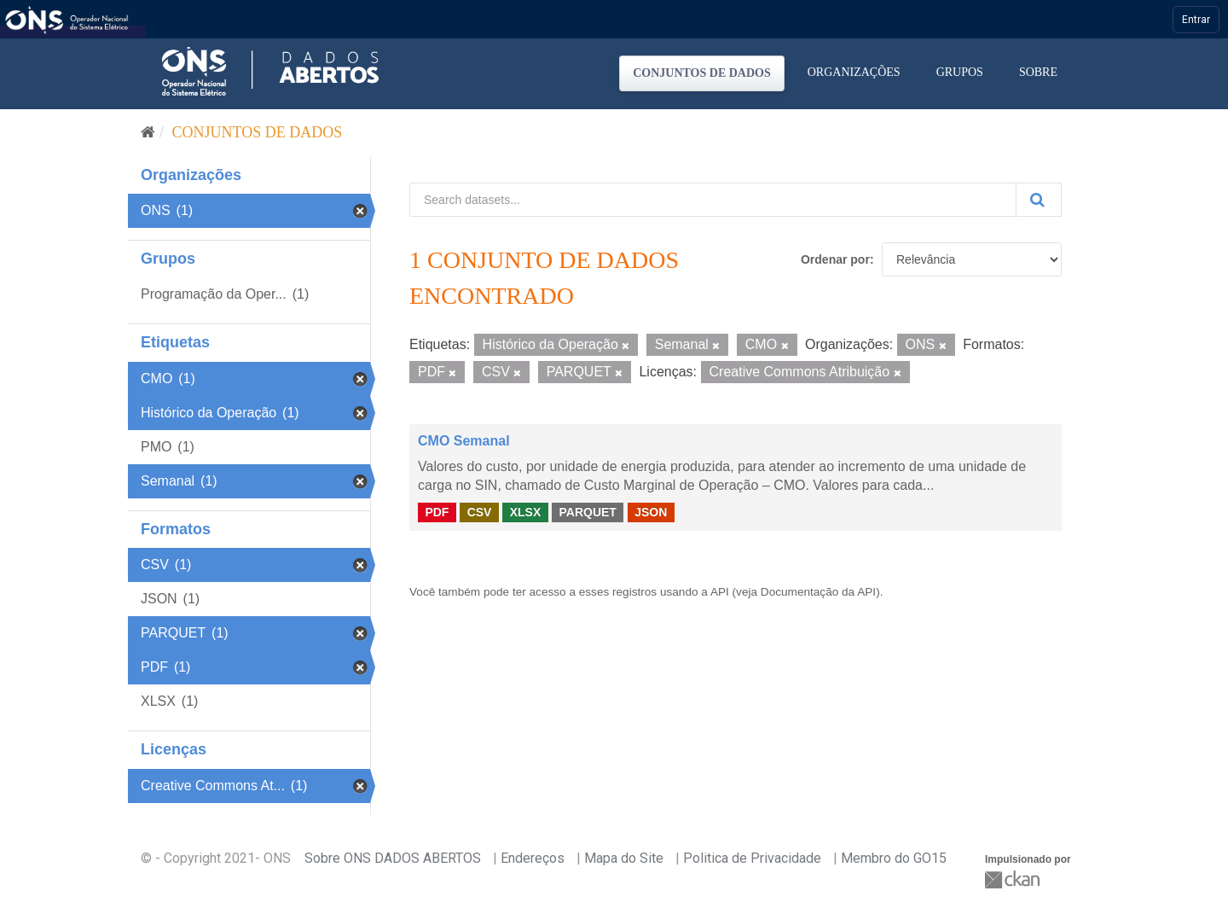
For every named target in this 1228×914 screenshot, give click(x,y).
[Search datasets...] (713, 200)
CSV (479, 512)
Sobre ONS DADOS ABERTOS (392, 858)
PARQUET (587, 512)
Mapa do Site (623, 858)
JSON (650, 512)
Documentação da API (818, 591)
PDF (437, 512)
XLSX (526, 512)
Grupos (959, 72)
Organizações (854, 72)
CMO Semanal (464, 441)
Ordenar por (835, 259)
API (719, 591)
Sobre (1038, 72)
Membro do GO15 (894, 858)
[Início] (148, 132)
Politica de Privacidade (752, 858)
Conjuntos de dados (702, 73)
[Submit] (1039, 200)
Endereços (533, 858)
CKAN (1014, 879)
